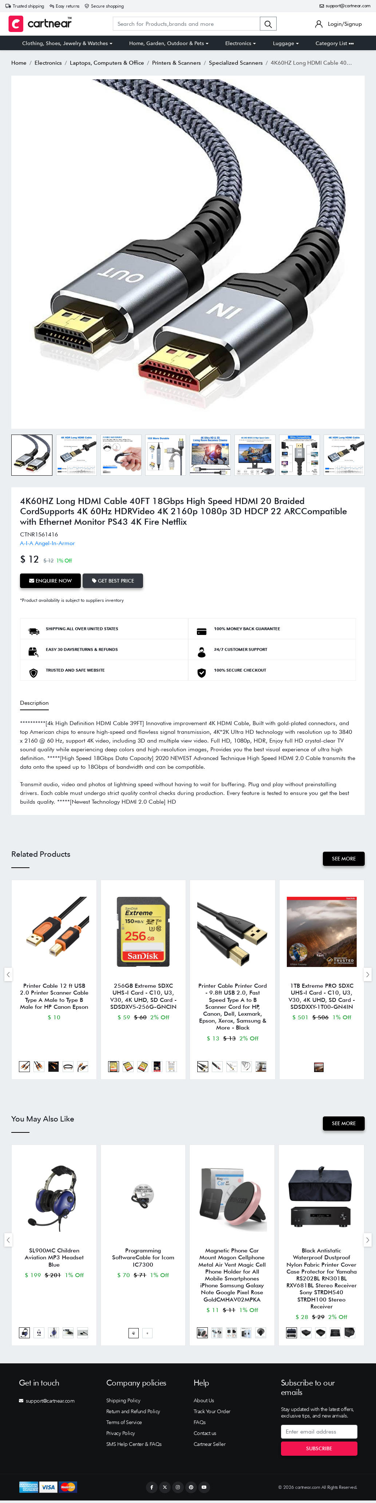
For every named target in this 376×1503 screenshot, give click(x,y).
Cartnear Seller (210, 1447)
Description (34, 702)
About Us (204, 1403)
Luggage (283, 43)
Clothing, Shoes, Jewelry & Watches (65, 43)
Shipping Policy (123, 1403)
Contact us (205, 1436)
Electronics (238, 43)
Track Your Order (212, 1414)
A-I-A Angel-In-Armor (47, 543)
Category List (335, 43)
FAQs (200, 1425)
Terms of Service (124, 1425)
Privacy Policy (120, 1436)
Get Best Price (114, 580)
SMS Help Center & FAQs (134, 1447)
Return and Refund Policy (133, 1414)
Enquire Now (50, 580)
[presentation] (8, 975)
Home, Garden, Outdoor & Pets (166, 43)
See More (343, 858)
